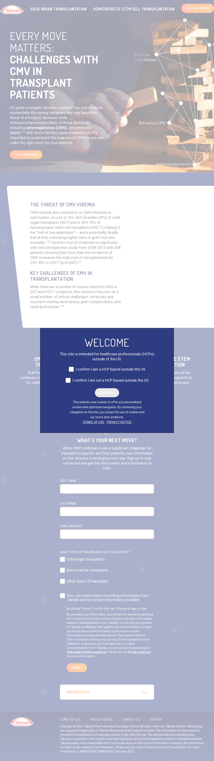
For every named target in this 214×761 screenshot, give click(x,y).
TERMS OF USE (93, 422)
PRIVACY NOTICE (119, 422)
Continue (107, 393)
